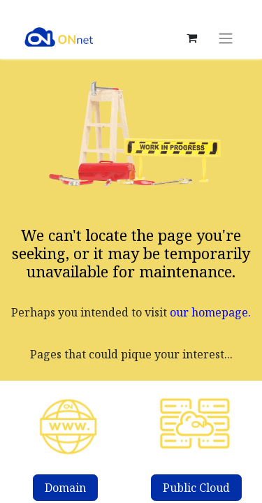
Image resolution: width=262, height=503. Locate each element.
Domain (65, 487)
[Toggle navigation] (225, 37)
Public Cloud (196, 487)
